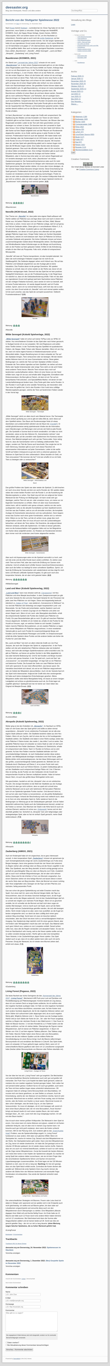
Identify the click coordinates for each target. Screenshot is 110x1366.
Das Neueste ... (77, 101)
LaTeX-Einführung (82, 38)
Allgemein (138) (81, 117)
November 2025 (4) (78, 84)
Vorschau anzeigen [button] (13, 1253)
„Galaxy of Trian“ (22, 603)
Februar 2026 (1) (77, 76)
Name (8, 1292)
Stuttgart (24, 28)
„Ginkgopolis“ (42, 809)
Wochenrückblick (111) (83, 150)
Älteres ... (74, 104)
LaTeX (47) (79, 132)
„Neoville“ (22, 216)
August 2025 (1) (77, 91)
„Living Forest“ (16, 998)
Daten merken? (13, 1342)
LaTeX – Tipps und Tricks (83, 42)
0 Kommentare (17, 1234)
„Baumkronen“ (12, 65)
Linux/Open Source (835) (84, 134)
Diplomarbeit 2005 (82, 55)
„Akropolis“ (38, 726)
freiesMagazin (81, 62)
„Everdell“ (53, 424)
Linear (23, 1279)
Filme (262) (79, 127)
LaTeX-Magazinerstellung (84, 40)
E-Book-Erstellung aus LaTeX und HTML (87, 45)
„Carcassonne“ (46, 593)
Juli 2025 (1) (75, 94)
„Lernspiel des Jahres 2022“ (27, 63)
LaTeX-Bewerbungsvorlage (84, 36)
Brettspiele (9, 1234)
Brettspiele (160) (81, 119)
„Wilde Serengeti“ (13, 339)
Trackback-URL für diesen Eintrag (16, 1243)
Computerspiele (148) (83, 124)
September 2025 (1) (78, 89)
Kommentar (10, 1310)
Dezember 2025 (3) (78, 81)
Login (73, 24)
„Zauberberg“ (37, 858)
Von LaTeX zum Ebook (83, 43)
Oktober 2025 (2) (77, 86)
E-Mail (8, 1298)
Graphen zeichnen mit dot (84, 49)
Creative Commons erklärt (84, 50)
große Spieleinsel (46, 38)
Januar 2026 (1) (77, 79)
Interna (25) (79, 129)
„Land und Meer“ (12, 593)
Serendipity (16, 1358)
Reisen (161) (80, 145)
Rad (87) (78, 142)
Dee (17, 24)
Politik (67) (79, 140)
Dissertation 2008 (82, 57)
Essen (12, 28)
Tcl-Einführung (81, 47)
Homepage (10, 1304)
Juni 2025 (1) (76, 96)
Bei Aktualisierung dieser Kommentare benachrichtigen (28, 1345)
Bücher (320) (80, 122)
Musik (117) (79, 137)
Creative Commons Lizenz (89, 169)
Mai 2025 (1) (76, 99)
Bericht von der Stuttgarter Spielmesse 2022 (32, 20)
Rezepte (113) (80, 147)
